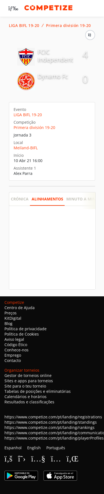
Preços (10, 313)
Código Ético (15, 344)
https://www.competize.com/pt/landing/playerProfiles (54, 438)
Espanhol (13, 447)
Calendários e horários (25, 396)
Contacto (12, 360)
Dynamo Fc (53, 76)
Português (55, 447)
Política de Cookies (21, 334)
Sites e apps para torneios (28, 380)
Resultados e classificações (29, 401)
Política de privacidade (25, 328)
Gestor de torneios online (28, 375)
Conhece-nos (16, 349)
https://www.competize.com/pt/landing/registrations (53, 416)
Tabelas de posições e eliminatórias (37, 391)
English (34, 447)
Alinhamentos (47, 199)
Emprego (12, 355)
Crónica (20, 199)
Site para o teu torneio (25, 386)
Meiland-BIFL (26, 147)
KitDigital (12, 318)
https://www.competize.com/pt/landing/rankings (49, 427)
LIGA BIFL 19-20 (24, 25)
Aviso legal (14, 339)
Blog (8, 323)
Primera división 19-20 (68, 25)
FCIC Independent (55, 55)
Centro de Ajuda (19, 307)
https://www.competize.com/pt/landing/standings (50, 422)
